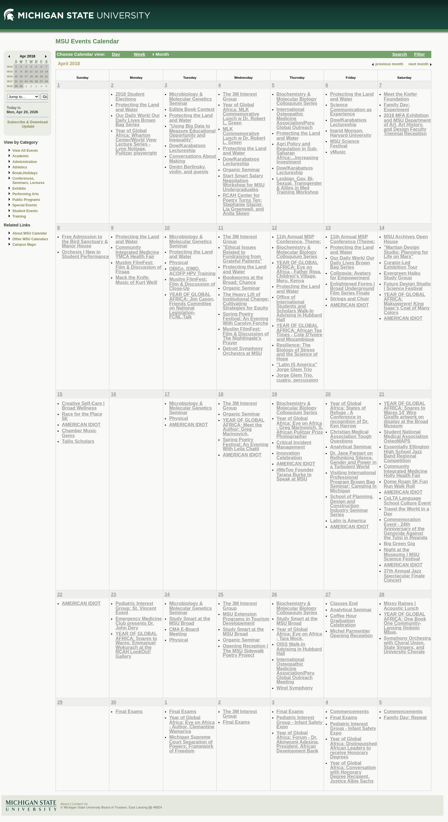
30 (21, 86)
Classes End (344, 603)
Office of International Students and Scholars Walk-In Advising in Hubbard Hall (299, 308)
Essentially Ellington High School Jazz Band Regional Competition (406, 453)
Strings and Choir (349, 298)
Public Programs (26, 200)
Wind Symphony (295, 687)
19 (36, 76)
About (64, 804)
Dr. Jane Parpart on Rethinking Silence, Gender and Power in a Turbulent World (353, 459)
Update (28, 126)
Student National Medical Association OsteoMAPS (406, 436)
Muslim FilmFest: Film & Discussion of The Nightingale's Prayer (246, 335)
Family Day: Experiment (397, 107)
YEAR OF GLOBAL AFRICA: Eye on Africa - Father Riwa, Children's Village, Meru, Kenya (299, 271)
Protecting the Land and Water (137, 107)
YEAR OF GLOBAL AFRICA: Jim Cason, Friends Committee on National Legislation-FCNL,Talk (191, 306)
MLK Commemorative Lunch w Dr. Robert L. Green (244, 135)
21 (46, 76)
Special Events (24, 205)
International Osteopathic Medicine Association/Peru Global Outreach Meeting (295, 671)
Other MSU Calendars (30, 239)
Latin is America (348, 520)
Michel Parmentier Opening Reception (351, 633)
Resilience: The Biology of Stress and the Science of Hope (297, 351)
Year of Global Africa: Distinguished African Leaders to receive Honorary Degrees (353, 747)
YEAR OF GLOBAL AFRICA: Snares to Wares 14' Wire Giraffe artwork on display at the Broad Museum (406, 415)
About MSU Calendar (29, 233)
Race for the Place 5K (82, 416)
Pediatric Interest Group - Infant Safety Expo (300, 722)
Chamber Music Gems (79, 433)
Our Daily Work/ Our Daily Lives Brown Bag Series (137, 120)
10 (26, 71)
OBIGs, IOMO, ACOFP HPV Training (192, 271)
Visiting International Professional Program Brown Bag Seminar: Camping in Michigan (353, 481)
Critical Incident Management (294, 445)
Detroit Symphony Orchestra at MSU (243, 351)
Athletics (19, 167)
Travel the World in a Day (406, 511)
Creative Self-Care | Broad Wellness (83, 406)
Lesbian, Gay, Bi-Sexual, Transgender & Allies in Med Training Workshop (299, 185)
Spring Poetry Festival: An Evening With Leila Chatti (245, 444)
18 (31, 76)
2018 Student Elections (129, 96)
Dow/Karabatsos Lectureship (187, 148)
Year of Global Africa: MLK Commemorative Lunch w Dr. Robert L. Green (244, 113)
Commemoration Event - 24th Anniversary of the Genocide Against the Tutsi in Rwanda (405, 528)
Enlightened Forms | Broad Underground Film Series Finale (352, 288)
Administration (24, 162)
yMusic (338, 151)
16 (21, 76)
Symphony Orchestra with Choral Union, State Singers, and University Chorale (407, 644)
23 (21, 81)
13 (41, 71)
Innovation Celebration (289, 455)
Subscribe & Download (27, 122)
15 (16, 76)
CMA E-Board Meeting (184, 632)
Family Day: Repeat (405, 717)
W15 (10, 71)
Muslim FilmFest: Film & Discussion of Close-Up (192, 283)
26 (36, 81)
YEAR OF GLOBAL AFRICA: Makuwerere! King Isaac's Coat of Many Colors (407, 303)
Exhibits (19, 189)
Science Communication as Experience (351, 109)
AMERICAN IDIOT (349, 305)
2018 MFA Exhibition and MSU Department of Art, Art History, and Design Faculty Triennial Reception (407, 124)
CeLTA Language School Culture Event (407, 500)
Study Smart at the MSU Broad (189, 621)
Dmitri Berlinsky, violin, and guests (188, 169)
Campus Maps (24, 245)
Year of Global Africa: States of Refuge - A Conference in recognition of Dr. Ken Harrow (349, 415)
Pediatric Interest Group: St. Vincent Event (135, 608)
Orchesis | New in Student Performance (85, 254)
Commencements (349, 711)
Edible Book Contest (192, 109)
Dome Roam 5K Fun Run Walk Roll (406, 484)
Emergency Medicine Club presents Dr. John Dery (138, 623)
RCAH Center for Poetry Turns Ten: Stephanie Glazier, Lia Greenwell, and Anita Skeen (243, 204)
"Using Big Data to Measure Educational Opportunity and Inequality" (192, 132)
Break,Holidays (25, 173)
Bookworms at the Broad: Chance (243, 280)
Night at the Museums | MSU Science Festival (402, 554)
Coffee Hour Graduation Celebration (343, 620)
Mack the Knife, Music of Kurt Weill (136, 280)
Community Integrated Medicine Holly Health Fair (406, 471)
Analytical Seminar (351, 446)
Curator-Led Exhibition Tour (401, 265)
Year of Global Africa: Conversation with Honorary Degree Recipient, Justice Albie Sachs (353, 771)
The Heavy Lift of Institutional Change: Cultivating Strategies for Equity (246, 301)
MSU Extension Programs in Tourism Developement (246, 618)
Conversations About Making (192, 158)
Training (19, 216)
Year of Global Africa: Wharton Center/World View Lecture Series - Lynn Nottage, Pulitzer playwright (136, 142)
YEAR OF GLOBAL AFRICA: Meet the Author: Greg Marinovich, (243, 426)
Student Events (25, 211)
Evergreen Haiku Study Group (402, 275)
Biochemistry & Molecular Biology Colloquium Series (297, 98)
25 (31, 81)
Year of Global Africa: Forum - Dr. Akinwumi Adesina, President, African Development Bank (298, 741)
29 (16, 86)
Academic (20, 156)
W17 (10, 81)
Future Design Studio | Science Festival (407, 286)
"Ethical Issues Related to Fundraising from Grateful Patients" (242, 254)
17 (26, 76)
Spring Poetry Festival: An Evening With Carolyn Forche (245, 318)
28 (46, 81)
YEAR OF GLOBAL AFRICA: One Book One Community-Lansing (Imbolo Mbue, (405, 623)
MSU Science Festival (344, 144)
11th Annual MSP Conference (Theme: (352, 239)
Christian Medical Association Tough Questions (350, 436)
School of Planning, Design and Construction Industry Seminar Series (351, 505)
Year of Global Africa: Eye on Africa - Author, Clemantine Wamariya (192, 724)
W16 (10, 76)
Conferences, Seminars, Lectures (28, 180)
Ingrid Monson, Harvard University (350, 133)
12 (36, 71)
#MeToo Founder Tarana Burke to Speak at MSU (295, 474)
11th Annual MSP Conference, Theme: (299, 239)
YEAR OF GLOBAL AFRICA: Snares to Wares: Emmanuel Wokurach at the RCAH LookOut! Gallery (136, 645)
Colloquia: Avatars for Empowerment (350, 275)
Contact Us (80, 804)
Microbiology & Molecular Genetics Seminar (190, 98)
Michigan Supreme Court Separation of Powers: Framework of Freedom (191, 743)
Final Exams (128, 711)
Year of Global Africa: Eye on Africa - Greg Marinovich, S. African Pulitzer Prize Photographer (300, 427)
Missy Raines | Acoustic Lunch (401, 606)
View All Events (25, 151)
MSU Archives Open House (406, 239)
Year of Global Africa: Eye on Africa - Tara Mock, (299, 634)
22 (16, 81)
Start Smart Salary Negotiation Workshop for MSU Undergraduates (243, 182)
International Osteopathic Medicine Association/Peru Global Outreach (295, 118)
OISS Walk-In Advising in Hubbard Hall (299, 649)
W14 (10, 66)
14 (46, 71)
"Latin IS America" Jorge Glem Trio (297, 367)
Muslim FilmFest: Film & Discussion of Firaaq (138, 267)
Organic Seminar (241, 169)
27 (41, 81)
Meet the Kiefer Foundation (400, 96)
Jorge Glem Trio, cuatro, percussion (297, 377)
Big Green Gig (399, 543)
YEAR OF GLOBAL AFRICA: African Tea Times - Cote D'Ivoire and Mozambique (300, 332)
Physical (178, 262)
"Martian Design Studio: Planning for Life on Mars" (406, 252)
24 (26, 81)
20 (41, 76)
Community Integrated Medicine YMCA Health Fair (137, 252)
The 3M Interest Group (240, 96)
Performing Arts (25, 194)
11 (31, 71)
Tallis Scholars (78, 441)
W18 (10, 86)
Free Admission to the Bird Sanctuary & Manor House (85, 241)
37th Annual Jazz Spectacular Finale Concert (404, 575)
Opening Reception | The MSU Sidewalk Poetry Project (245, 650)
